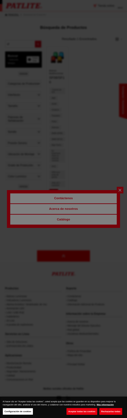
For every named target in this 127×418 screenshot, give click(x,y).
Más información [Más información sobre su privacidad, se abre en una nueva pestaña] (105, 409)
